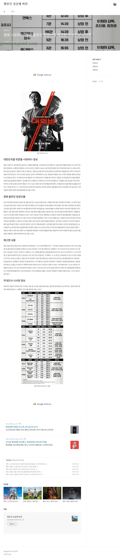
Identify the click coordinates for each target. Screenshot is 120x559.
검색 (110, 4)
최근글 (94, 81)
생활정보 (95, 66)
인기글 (101, 81)
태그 (13, 11)
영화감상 (9, 460)
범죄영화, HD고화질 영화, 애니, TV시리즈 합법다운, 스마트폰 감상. (29, 445)
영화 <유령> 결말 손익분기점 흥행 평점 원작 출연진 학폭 (23, 472)
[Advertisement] (42, 74)
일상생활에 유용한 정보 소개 (15, 520)
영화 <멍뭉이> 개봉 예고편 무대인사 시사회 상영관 (21, 466)
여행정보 (95, 70)
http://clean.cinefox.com (14, 439)
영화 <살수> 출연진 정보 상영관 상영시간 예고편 (20, 469)
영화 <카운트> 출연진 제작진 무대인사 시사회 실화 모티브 (23, 474)
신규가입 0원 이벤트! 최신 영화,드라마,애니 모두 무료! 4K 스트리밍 (29, 429)
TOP (115, 552)
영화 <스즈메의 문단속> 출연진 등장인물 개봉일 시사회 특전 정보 (25, 464)
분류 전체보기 (96, 59)
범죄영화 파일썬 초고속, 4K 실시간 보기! (22, 427)
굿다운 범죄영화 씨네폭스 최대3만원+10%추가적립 (26, 442)
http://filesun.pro (12, 424)
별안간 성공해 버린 (16, 4)
